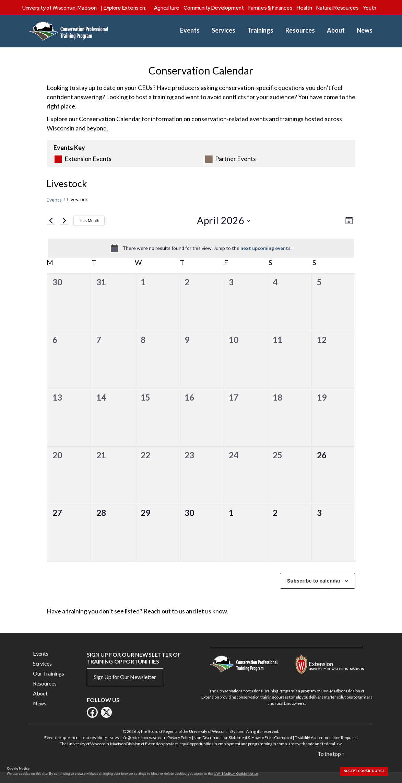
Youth (369, 7)
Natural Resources (337, 7)
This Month (89, 230)
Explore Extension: (125, 7)
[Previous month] (51, 231)
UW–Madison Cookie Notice (236, 773)
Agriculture (166, 7)
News (365, 30)
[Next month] (64, 231)
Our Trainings (48, 683)
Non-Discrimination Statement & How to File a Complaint (242, 747)
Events (190, 30)
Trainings (260, 30)
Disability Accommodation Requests (326, 747)
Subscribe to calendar (314, 591)
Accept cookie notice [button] (364, 771)
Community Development (214, 7)
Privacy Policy (179, 747)
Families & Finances (270, 7)
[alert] (201, 258)
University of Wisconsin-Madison (59, 7)
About (336, 30)
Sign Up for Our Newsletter (125, 686)
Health (304, 7)
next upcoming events (265, 258)
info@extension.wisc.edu (142, 747)
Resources (300, 30)
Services (223, 30)
